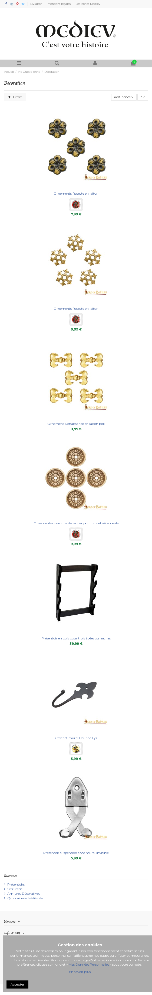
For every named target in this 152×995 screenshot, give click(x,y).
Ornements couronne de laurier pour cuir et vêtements (76, 523)
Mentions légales (59, 4)
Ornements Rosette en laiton (76, 193)
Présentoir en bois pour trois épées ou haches (76, 638)
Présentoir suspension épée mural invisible (76, 853)
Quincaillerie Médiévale (25, 898)
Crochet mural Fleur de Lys (76, 738)
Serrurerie (14, 889)
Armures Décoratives (23, 893)
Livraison (36, 4)
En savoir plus (80, 972)
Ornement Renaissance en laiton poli (76, 424)
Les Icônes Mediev (88, 4)
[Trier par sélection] (124, 97)
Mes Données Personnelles (89, 964)
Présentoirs (16, 884)
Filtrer (15, 97)
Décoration (10, 875)
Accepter (17, 984)
